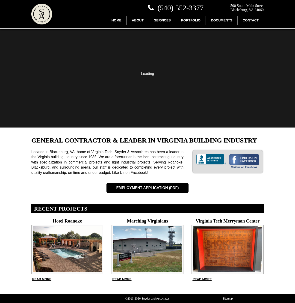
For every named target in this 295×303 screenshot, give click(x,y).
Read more (41, 279)
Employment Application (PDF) (147, 188)
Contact (251, 20)
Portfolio (191, 20)
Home (116, 20)
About (138, 20)
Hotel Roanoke (67, 220)
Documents (221, 20)
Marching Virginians (147, 220)
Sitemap (228, 298)
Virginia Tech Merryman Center (228, 220)
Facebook (138, 173)
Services (162, 20)
